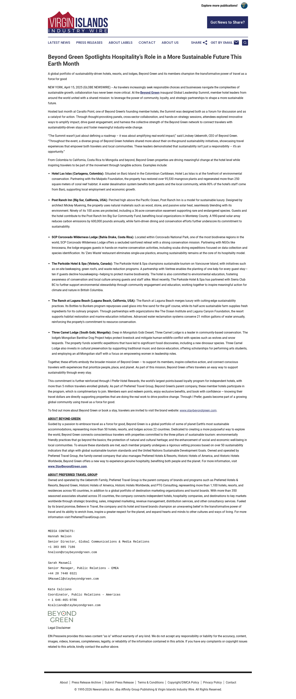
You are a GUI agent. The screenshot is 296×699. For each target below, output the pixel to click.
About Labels (121, 42)
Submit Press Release (119, 682)
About (64, 682)
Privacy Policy (212, 682)
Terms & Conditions (151, 682)
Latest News (59, 42)
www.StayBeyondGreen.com (67, 466)
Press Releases (89, 42)
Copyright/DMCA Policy (183, 682)
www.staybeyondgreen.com (198, 410)
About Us (170, 42)
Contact (147, 42)
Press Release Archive (86, 682)
